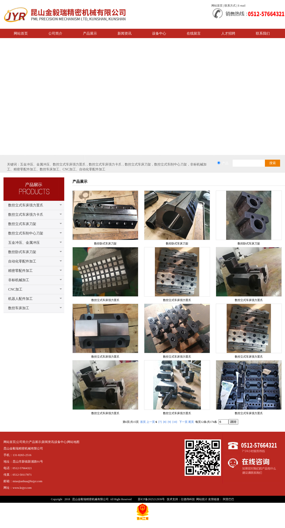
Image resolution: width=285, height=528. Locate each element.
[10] (174, 422)
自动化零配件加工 (22, 261)
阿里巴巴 (228, 499)
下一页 (183, 422)
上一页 (150, 422)
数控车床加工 (18, 308)
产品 (225, 163)
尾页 (191, 422)
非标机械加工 (18, 280)
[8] (164, 422)
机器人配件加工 (20, 299)
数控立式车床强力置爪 (25, 205)
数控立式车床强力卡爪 (25, 214)
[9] (169, 422)
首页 (143, 422)
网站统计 (201, 499)
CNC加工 (15, 289)
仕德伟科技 (188, 499)
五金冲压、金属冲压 (24, 242)
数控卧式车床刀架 (22, 252)
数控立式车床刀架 (22, 224)
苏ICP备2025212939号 (151, 499)
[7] (160, 422)
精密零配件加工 (20, 271)
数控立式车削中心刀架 (25, 233)
